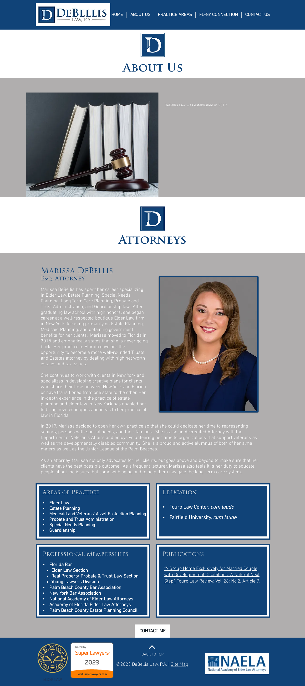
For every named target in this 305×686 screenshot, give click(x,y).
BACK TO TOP (152, 654)
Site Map (179, 664)
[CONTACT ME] (152, 631)
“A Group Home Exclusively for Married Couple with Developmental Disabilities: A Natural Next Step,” (211, 575)
